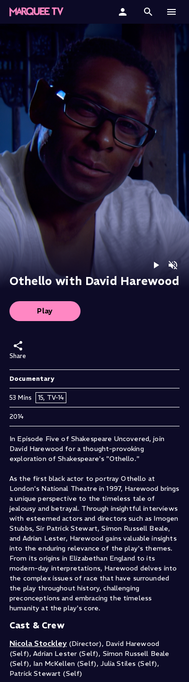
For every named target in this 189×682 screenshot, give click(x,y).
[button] (36, 12)
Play (45, 310)
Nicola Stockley (38, 643)
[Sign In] (124, 12)
